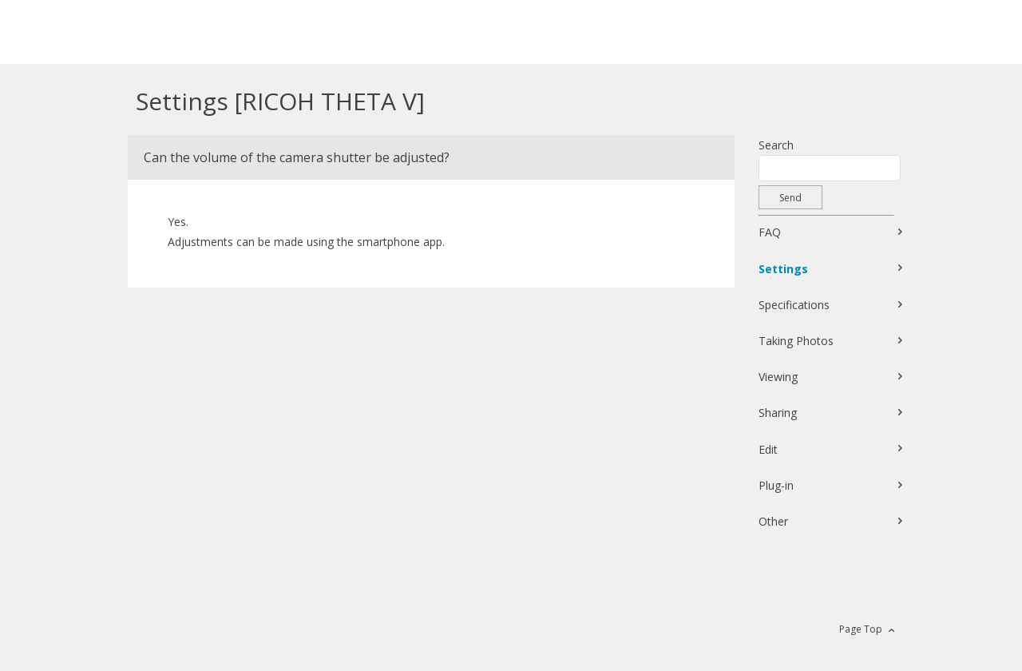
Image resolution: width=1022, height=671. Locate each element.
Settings (783, 268)
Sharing (778, 412)
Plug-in (776, 485)
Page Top (860, 629)
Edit (768, 449)
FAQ (770, 232)
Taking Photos (796, 340)
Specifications (794, 304)
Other (773, 521)
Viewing (778, 376)
